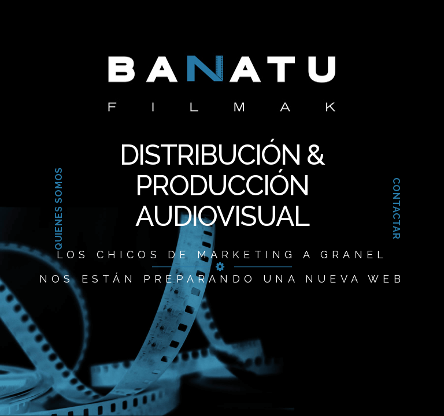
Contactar (395, 208)
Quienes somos (58, 208)
